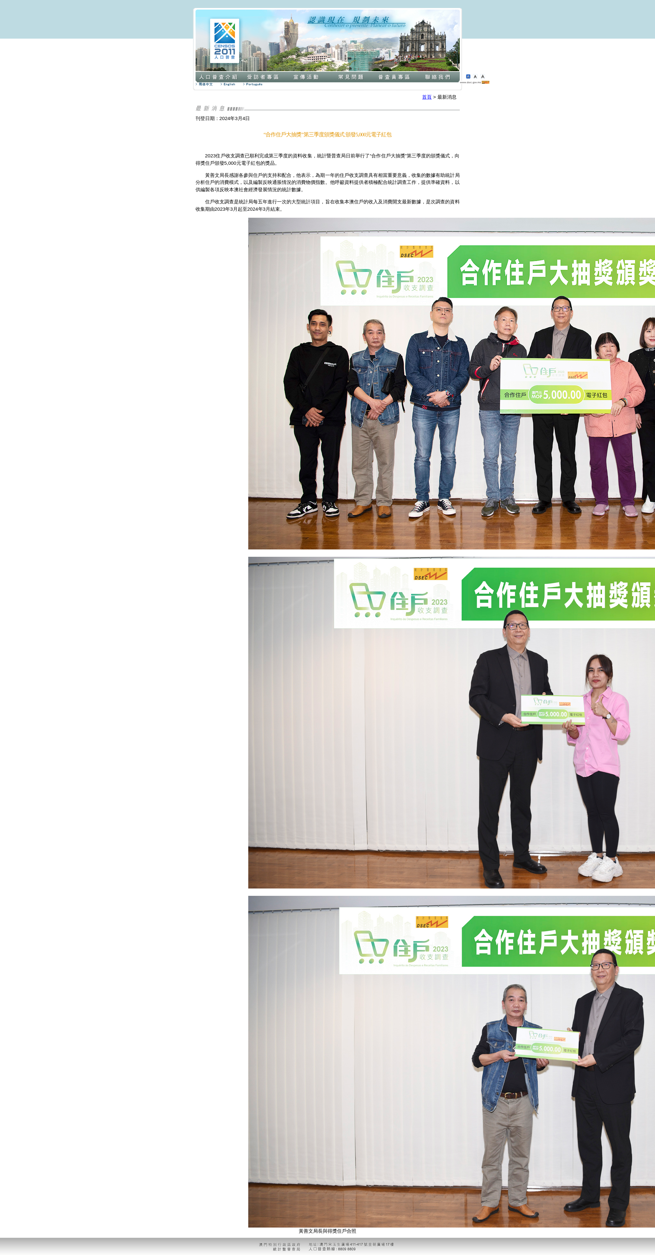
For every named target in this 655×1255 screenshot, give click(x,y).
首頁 (427, 97)
